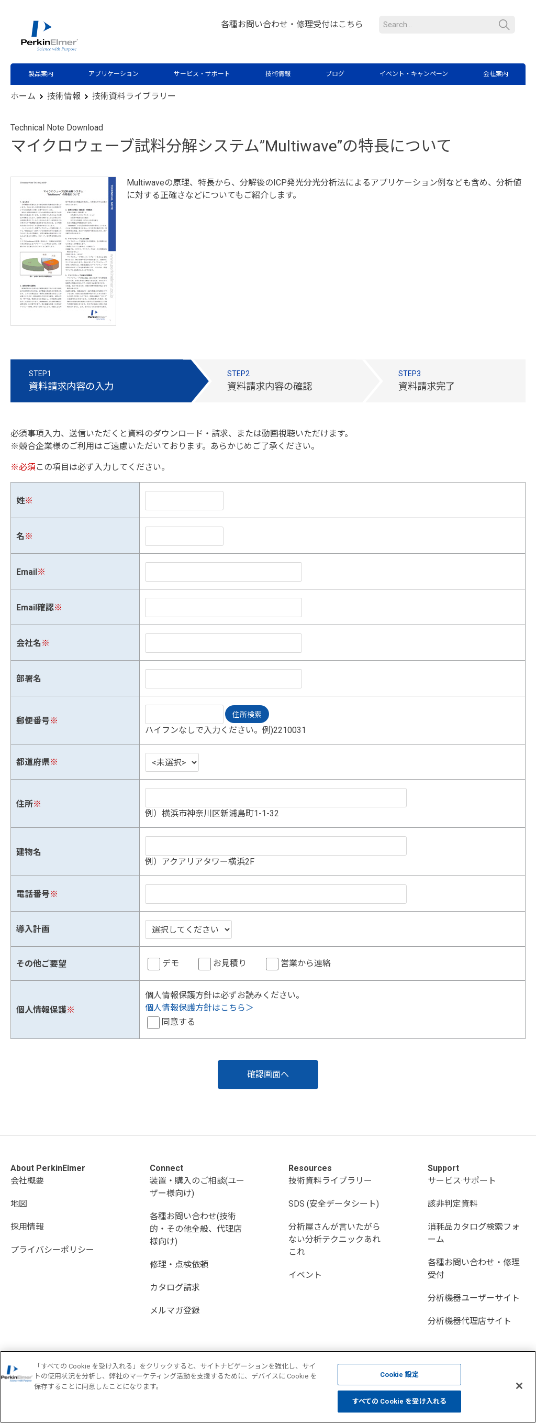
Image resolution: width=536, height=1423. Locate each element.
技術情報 (278, 74)
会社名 (28, 643)
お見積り (230, 963)
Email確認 (35, 607)
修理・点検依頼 (179, 1264)
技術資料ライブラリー (134, 96)
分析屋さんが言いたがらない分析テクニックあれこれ (334, 1239)
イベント (305, 1275)
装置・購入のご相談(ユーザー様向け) (197, 1187)
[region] (268, 1387)
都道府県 (33, 762)
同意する (178, 1022)
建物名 (28, 852)
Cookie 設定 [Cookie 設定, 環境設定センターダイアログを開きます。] (399, 1374)
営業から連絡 (306, 963)
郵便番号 (33, 721)
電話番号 (33, 894)
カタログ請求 (175, 1288)
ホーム (23, 96)
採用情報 (27, 1227)
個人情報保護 (41, 1010)
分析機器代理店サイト (469, 1321)
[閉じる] (519, 1385)
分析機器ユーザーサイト (474, 1298)
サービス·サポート (462, 1181)
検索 (504, 24)
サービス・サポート (202, 74)
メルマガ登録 (175, 1311)
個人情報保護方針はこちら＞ (199, 1008)
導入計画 (33, 929)
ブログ (335, 74)
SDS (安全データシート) (333, 1204)
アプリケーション (113, 74)
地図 (18, 1204)
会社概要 (27, 1181)
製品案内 (40, 74)
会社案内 (495, 74)
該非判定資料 (453, 1204)
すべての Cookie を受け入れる (399, 1401)
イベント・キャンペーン (413, 74)
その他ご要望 (41, 964)
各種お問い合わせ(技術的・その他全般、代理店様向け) (196, 1228)
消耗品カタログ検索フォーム (474, 1233)
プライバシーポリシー (52, 1250)
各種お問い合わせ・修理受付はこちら (292, 24)
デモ (170, 963)
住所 (24, 804)
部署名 (28, 679)
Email (26, 572)
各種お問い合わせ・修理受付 (474, 1268)
